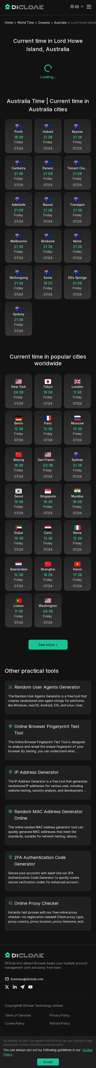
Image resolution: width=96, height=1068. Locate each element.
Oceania (44, 22)
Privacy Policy (60, 1015)
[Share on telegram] (22, 987)
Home (9, 22)
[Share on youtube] (30, 987)
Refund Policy (60, 1023)
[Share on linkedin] (15, 987)
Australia (60, 22)
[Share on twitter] (7, 987)
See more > (48, 645)
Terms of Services (18, 1015)
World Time (25, 22)
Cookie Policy (14, 1023)
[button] (77, 6)
